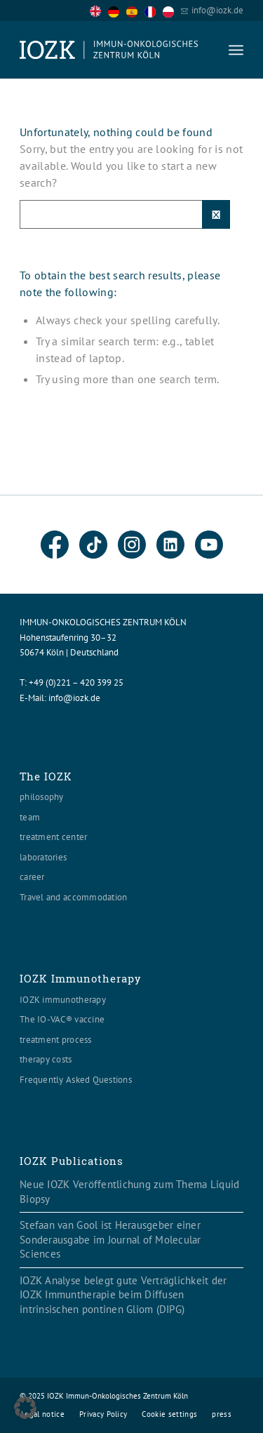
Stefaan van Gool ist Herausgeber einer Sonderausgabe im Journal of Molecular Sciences (110, 1239)
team (30, 817)
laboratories (43, 857)
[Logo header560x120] (109, 50)
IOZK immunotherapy (63, 1000)
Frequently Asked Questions (76, 1080)
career (32, 877)
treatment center (53, 837)
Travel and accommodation (73, 897)
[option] (117, 11)
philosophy (42, 797)
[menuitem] (236, 50)
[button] (25, 1407)
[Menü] (236, 50)
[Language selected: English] (135, 10)
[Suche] (125, 214)
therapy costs (46, 1059)
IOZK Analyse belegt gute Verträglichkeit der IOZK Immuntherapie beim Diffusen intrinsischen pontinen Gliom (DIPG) (123, 1295)
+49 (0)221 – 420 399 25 (76, 682)
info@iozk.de (217, 10)
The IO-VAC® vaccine (62, 1019)
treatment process (55, 1040)
